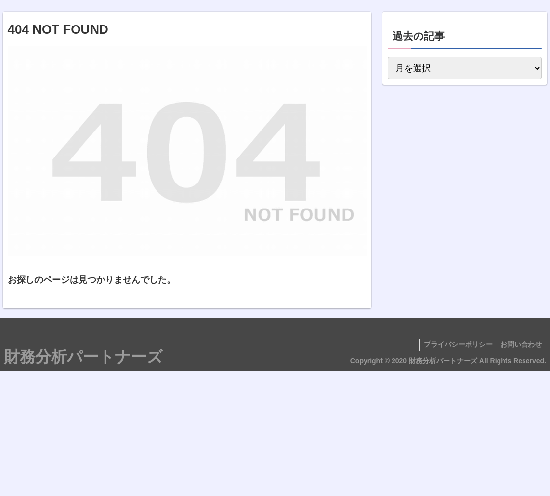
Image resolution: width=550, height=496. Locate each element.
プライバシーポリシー (454, 344)
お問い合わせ (520, 344)
